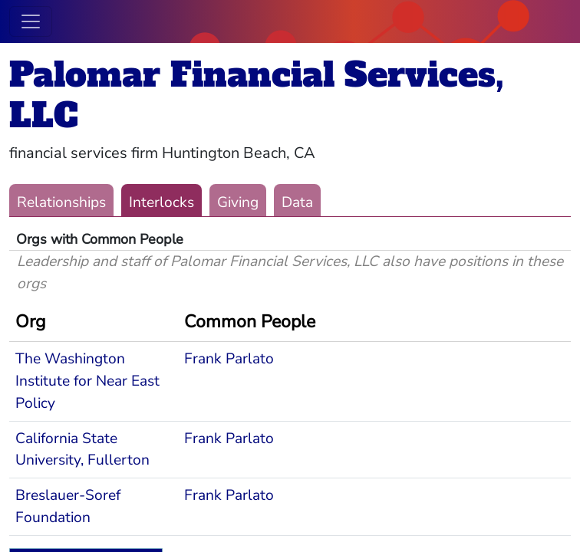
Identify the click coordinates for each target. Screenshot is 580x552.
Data (297, 202)
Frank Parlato (229, 359)
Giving (238, 202)
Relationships (61, 202)
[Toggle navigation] (30, 21)
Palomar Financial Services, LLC (256, 95)
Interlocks (161, 202)
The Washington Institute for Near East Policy (87, 381)
